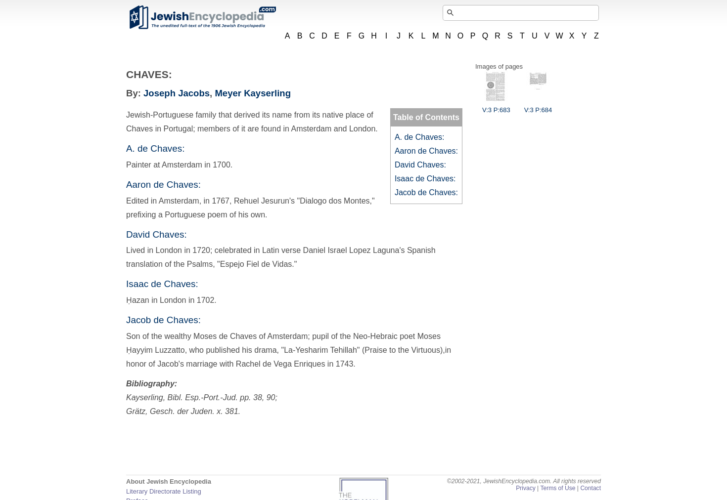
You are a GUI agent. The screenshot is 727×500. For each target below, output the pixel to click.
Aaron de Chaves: (426, 151)
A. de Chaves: (420, 137)
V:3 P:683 (496, 106)
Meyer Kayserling (253, 93)
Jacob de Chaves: (426, 192)
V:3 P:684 (538, 106)
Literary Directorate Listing (163, 491)
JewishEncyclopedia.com (202, 17)
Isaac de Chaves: (425, 178)
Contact (590, 488)
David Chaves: (420, 165)
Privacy (526, 488)
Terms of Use (557, 488)
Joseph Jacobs (176, 93)
